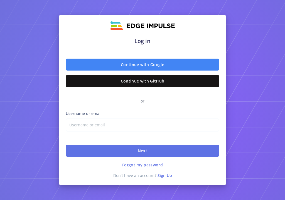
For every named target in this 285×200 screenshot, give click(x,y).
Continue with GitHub (142, 81)
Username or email (84, 113)
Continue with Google (142, 64)
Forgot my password (142, 165)
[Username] (142, 125)
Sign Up (165, 175)
